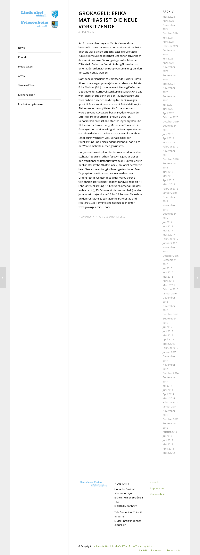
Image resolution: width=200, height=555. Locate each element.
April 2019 (168, 138)
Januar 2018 (170, 192)
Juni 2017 (168, 226)
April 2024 (168, 41)
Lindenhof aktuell (114, 216)
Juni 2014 (168, 390)
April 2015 (168, 339)
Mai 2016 (168, 276)
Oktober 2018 (171, 159)
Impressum (157, 488)
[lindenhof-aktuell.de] (39, 19)
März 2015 (169, 343)
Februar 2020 (170, 117)
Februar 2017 (170, 239)
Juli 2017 (167, 222)
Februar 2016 (170, 289)
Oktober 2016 (171, 255)
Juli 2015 (167, 327)
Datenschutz (157, 494)
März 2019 (169, 142)
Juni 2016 (168, 272)
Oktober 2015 (171, 314)
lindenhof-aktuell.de (103, 546)
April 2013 (168, 448)
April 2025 (168, 20)
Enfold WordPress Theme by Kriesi (134, 546)
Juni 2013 (168, 440)
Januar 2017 (170, 243)
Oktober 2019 (171, 121)
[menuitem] (39, 48)
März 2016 (169, 285)
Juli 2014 (167, 385)
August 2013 (170, 432)
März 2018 (169, 184)
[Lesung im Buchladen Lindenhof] (197, 277)
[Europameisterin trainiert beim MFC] (3, 277)
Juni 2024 (168, 37)
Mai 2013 (168, 444)
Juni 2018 (168, 172)
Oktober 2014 (171, 373)
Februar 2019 (170, 146)
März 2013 (169, 452)
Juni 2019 (168, 134)
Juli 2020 (167, 104)
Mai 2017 (168, 230)
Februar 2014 (170, 402)
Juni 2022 (168, 58)
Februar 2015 (170, 348)
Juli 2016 (167, 268)
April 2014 (168, 394)
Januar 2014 (170, 406)
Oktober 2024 (171, 33)
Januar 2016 (170, 293)
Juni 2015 (168, 331)
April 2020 (168, 113)
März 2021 (169, 83)
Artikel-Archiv (86, 32)
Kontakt (155, 482)
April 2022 (168, 63)
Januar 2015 (170, 352)
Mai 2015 (168, 335)
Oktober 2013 (171, 419)
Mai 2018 (168, 176)
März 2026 (169, 16)
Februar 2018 (170, 188)
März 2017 (169, 234)
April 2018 (168, 180)
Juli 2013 (167, 436)
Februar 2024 (170, 46)
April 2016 (168, 280)
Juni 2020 (168, 109)
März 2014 (169, 398)
